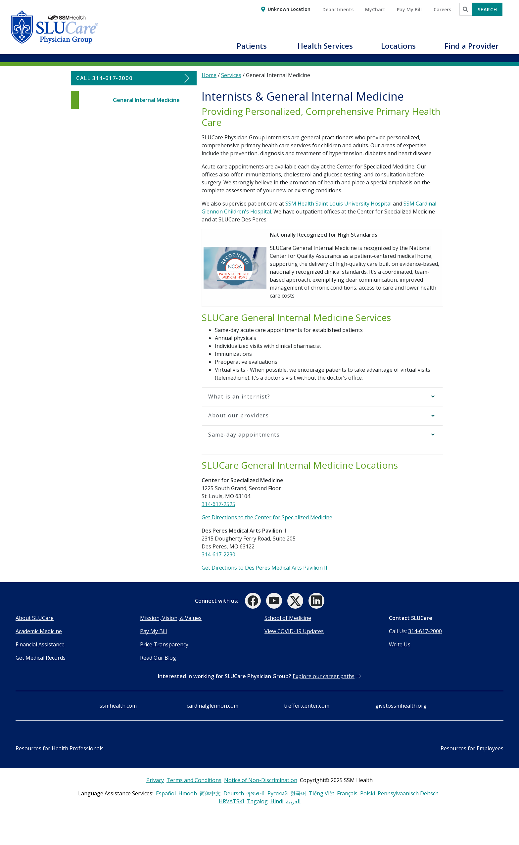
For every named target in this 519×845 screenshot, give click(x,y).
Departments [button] (338, 9)
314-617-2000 (425, 631)
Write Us (399, 644)
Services (231, 75)
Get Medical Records (41, 657)
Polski (367, 793)
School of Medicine (287, 618)
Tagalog (257, 801)
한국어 (298, 793)
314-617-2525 (218, 504)
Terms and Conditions (193, 780)
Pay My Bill (153, 631)
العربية (293, 801)
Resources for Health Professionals (60, 748)
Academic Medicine (39, 631)
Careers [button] (442, 9)
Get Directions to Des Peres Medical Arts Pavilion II (264, 567)
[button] (252, 49)
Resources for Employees (472, 748)
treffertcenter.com (306, 705)
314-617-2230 (218, 554)
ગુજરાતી (256, 793)
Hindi (276, 801)
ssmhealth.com (118, 705)
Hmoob (187, 793)
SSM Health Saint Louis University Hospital (338, 203)
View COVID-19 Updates (294, 631)
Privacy (155, 780)
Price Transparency (164, 644)
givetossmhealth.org (401, 705)
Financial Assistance (40, 644)
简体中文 (210, 793)
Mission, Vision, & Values (171, 618)
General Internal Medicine (146, 100)
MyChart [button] (375, 9)
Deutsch (233, 793)
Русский (277, 793)
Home (209, 75)
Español (166, 793)
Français (347, 793)
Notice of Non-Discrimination (260, 780)
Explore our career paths (323, 676)
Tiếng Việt (321, 793)
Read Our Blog (158, 657)
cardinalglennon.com (212, 705)
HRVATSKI (231, 801)
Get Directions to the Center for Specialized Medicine (267, 517)
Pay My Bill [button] (409, 9)
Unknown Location (289, 9)
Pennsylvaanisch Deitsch (408, 793)
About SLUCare (35, 618)
